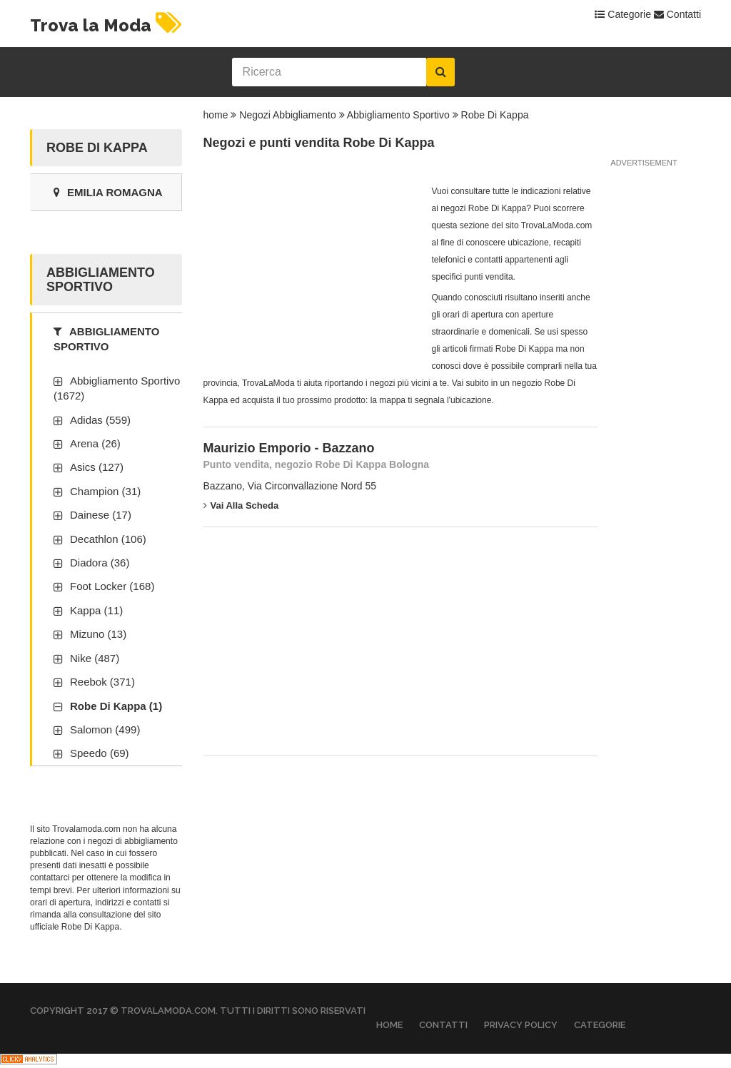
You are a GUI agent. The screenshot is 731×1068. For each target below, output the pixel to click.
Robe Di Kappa (495, 115)
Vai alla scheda (241, 505)
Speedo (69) (99, 753)
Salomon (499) (105, 729)
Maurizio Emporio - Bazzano (289, 448)
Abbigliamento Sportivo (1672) (117, 388)
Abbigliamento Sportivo (398, 115)
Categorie (623, 14)
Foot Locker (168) (112, 586)
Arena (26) (95, 443)
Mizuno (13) (98, 634)
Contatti (677, 14)
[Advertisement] (310, 272)
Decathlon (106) (108, 539)
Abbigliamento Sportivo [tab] (106, 338)
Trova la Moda (108, 25)
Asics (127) (96, 467)
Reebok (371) (102, 682)
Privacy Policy (521, 1024)
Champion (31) (105, 491)
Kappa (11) (96, 610)
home (215, 115)
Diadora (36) (99, 562)
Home (389, 1024)
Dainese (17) (100, 515)
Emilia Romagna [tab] (108, 192)
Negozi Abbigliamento (287, 115)
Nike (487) (94, 658)
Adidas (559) (100, 420)
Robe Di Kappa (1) (116, 706)
